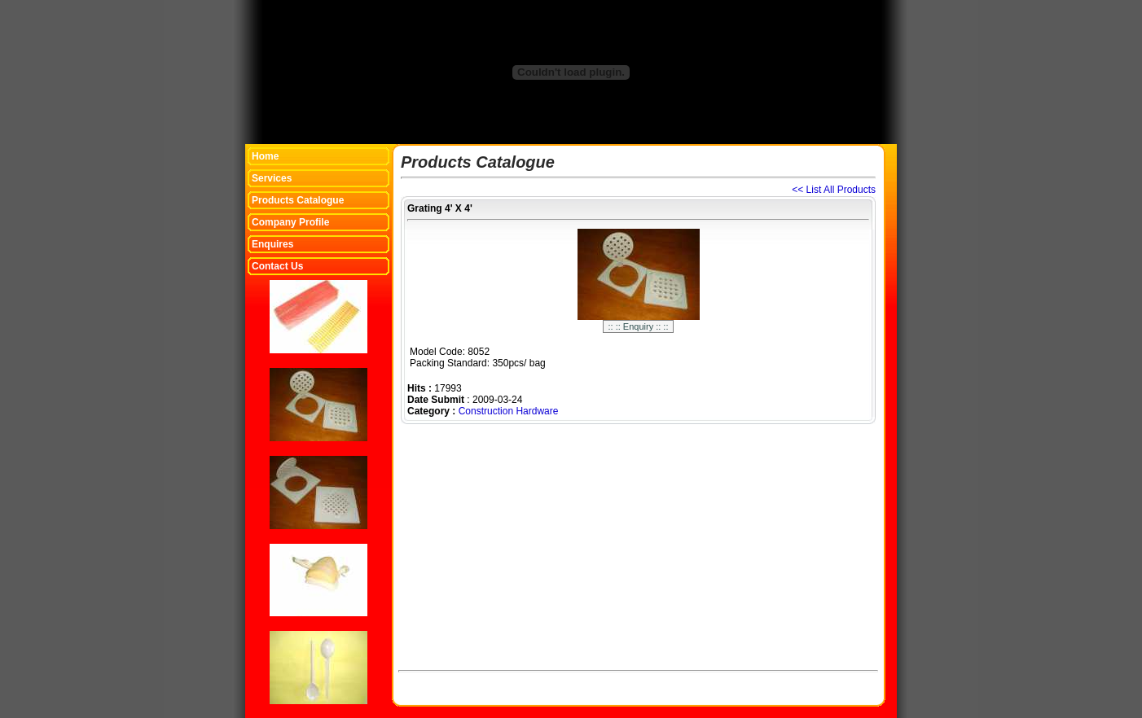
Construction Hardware (509, 411)
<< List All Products (834, 189)
